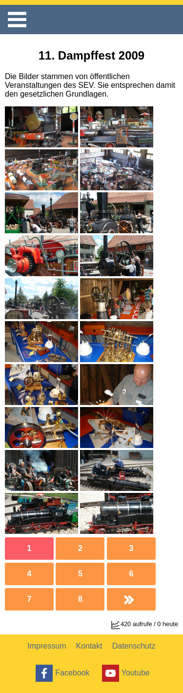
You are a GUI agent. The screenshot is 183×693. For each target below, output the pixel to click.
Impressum (46, 646)
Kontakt (89, 646)
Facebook (61, 673)
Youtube (125, 673)
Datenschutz (134, 646)
